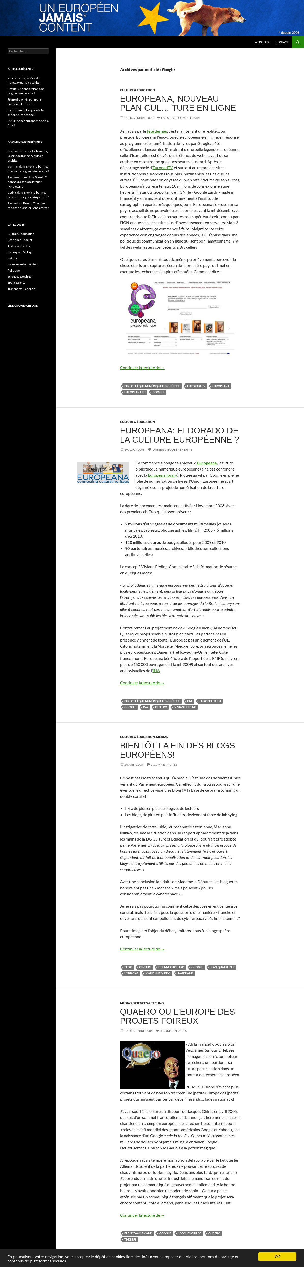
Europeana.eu (135, 392)
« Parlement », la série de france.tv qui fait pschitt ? (28, 155)
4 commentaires (173, 1031)
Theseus (130, 1239)
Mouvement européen (22, 264)
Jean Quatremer (222, 967)
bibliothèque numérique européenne (152, 386)
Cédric (12, 192)
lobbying (131, 973)
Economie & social (20, 240)
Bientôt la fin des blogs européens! (177, 750)
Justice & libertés (19, 246)
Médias (162, 737)
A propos (262, 42)
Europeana (220, 386)
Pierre (12, 203)
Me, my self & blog (19, 252)
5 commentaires (164, 764)
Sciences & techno (148, 1003)
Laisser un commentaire (181, 118)
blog (128, 967)
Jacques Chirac (189, 1233)
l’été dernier (157, 131)
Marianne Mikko (158, 973)
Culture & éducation (137, 90)
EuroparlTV (163, 167)
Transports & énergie (21, 289)
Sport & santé (16, 282)
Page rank (185, 973)
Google (158, 392)
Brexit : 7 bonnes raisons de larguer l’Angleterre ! (27, 181)
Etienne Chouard (171, 967)
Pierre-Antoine (17, 177)
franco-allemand (138, 1233)
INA (156, 670)
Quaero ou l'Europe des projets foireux (177, 1016)
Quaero (161, 707)
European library (162, 475)
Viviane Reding (185, 707)
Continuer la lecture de (142, 367)
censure (145, 967)
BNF (190, 701)
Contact (282, 42)
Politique (14, 270)
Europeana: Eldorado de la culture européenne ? (179, 435)
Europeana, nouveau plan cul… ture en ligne (178, 103)
